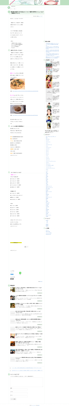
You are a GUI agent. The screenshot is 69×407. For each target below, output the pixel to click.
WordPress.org (48, 234)
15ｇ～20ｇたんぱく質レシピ (51, 136)
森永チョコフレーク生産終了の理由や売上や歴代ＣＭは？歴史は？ (28, 327)
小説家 (47, 184)
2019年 (47, 224)
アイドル (47, 140)
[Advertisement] (18, 163)
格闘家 (47, 198)
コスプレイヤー (48, 147)
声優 (46, 180)
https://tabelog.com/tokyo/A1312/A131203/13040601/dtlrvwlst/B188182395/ (25, 91)
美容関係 (47, 209)
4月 (47, 222)
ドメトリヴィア (15, 1)
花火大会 (47, 212)
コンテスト (48, 148)
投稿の (48, 231)
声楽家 (47, 181)
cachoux (40, 281)
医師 (46, 177)
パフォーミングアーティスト (51, 161)
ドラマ (41, 16)
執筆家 (47, 179)
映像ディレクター (49, 191)
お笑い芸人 (48, 139)
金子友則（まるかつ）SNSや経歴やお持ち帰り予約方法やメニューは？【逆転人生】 (52, 47)
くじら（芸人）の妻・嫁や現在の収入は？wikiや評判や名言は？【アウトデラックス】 (25, 368)
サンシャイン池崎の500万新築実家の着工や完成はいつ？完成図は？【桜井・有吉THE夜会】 (56, 63)
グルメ (39, 16)
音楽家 (47, 216)
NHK (46, 137)
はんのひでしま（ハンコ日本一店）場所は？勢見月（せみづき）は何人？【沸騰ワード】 (26, 370)
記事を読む (40, 308)
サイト (11, 395)
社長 (46, 208)
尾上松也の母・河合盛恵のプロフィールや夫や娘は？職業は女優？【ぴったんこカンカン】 (56, 111)
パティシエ (48, 159)
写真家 (47, 176)
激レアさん (48, 202)
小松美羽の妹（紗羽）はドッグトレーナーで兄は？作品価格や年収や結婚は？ (52, 44)
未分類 (47, 195)
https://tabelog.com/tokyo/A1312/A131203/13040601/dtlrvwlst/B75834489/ (25, 115)
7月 (47, 221)
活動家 (47, 201)
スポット (47, 150)
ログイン (47, 230)
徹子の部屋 (48, 188)
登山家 (47, 205)
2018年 (47, 225)
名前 (11, 388)
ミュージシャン (48, 166)
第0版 (38, 405)
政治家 (47, 190)
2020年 (47, 220)
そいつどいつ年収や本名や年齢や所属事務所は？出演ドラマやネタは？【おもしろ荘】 (52, 51)
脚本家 (47, 210)
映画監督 (47, 194)
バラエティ (48, 158)
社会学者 (47, 206)
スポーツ (47, 151)
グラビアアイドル (49, 144)
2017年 (47, 226)
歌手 (46, 199)
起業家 (47, 213)
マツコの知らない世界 (49, 165)
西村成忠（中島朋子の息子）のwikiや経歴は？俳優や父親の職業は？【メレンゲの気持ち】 (56, 91)
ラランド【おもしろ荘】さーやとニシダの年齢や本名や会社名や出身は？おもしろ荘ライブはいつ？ (52, 54)
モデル (47, 169)
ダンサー (47, 154)
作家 (46, 172)
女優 (46, 183)
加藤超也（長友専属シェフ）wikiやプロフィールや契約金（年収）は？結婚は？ (56, 118)
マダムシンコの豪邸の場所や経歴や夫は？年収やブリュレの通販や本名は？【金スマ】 (56, 98)
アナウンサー (48, 141)
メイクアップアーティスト (50, 168)
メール (11, 391)
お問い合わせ (13, 6)
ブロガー (47, 162)
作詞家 (47, 173)
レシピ (47, 170)
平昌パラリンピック (49, 187)
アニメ (47, 143)
